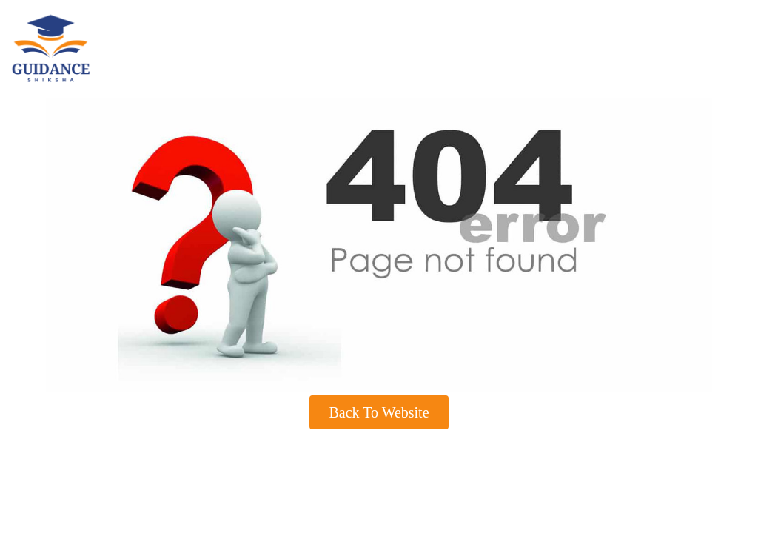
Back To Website (379, 412)
